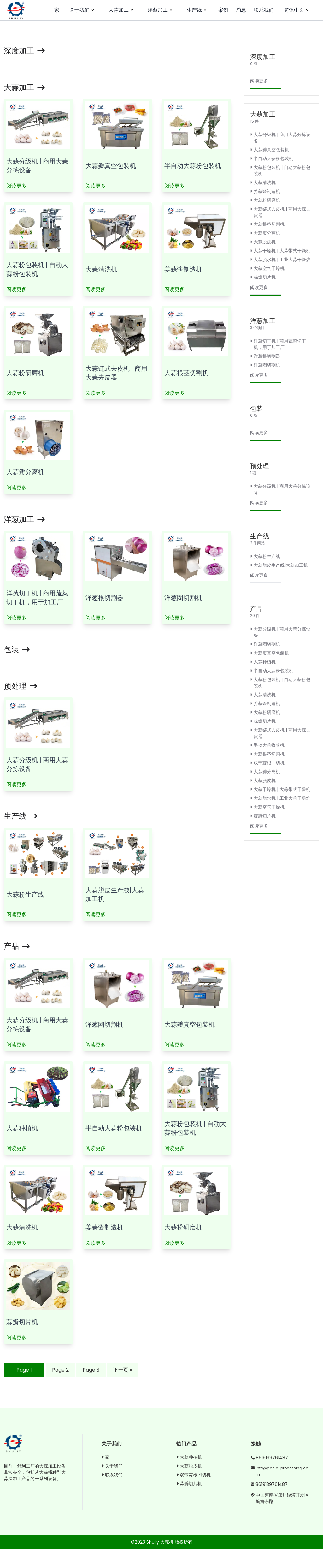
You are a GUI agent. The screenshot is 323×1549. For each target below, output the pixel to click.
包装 (17, 649)
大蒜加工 (122, 10)
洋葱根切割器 (104, 597)
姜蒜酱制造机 (183, 269)
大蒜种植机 (22, 1128)
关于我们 (82, 10)
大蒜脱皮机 (263, 242)
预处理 (20, 686)
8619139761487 (272, 1458)
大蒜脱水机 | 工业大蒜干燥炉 (280, 259)
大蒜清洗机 (101, 269)
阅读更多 (16, 185)
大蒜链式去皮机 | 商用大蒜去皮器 (116, 373)
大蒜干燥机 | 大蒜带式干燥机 (280, 251)
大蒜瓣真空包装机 (110, 165)
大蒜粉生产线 (25, 894)
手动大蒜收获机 (267, 745)
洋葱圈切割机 (183, 597)
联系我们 (264, 10)
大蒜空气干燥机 (267, 268)
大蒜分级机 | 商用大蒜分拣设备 (280, 137)
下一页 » (122, 1369)
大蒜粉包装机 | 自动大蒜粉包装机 (37, 269)
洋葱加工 (161, 10)
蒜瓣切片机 (22, 1322)
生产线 (197, 10)
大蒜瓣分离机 (25, 472)
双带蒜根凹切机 (267, 763)
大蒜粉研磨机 (25, 372)
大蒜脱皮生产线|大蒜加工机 (279, 565)
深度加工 (24, 50)
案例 (223, 10)
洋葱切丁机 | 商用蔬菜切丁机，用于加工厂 (37, 598)
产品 (17, 946)
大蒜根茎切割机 (186, 372)
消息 (241, 10)
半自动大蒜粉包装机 (192, 165)
